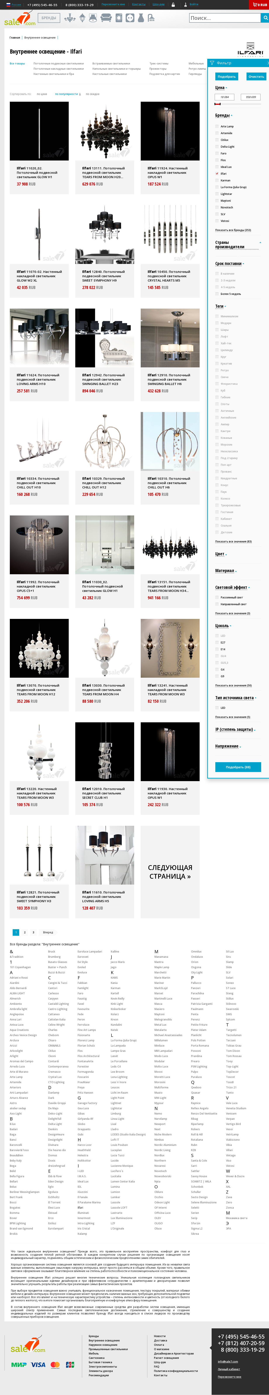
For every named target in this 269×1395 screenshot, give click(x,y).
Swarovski (232, 1009)
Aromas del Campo (21, 1061)
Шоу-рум (158, 4)
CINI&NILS (54, 1045)
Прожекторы (157, 69)
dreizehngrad (56, 1166)
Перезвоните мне (229, 1377)
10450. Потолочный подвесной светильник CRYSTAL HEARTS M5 (169, 275)
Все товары (17, 63)
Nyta (157, 1181)
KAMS (114, 978)
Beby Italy (16, 1160)
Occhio (158, 1197)
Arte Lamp (16, 1077)
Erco (51, 1218)
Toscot (230, 1077)
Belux (13, 1187)
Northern (160, 1160)
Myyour (159, 1103)
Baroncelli (16, 1145)
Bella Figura (17, 1176)
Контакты (139, 4)
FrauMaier (84, 1082)
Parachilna (197, 993)
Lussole (115, 1202)
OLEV (157, 1218)
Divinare (53, 1145)
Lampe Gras (118, 1051)
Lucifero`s (117, 1171)
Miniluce (159, 1045)
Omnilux (196, 951)
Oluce (158, 1228)
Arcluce (14, 1040)
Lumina (115, 1187)
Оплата (159, 1345)
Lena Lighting (119, 1077)
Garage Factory (87, 1103)
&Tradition (16, 957)
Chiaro (52, 1040)
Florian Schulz (86, 1045)
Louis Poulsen (119, 1145)
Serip (194, 1218)
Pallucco (196, 983)
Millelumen (161, 1040)
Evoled (82, 967)
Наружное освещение (103, 1345)
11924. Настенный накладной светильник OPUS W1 (168, 172)
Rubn (194, 1145)
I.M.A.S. (82, 1176)
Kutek (114, 1030)
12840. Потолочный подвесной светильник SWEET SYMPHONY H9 (103, 275)
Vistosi (230, 1166)
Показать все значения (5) (232, 717)
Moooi (158, 1072)
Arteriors (15, 1087)
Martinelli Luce (163, 998)
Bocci (13, 1202)
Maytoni (159, 1014)
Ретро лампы (197, 69)
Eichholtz (54, 1197)
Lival (113, 1124)
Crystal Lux (55, 1077)
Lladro (115, 1129)
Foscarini (83, 1077)
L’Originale (117, 1228)
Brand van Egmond (21, 1228)
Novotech (160, 1171)
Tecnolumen (234, 1035)
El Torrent (54, 1202)
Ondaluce (197, 957)
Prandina (196, 1056)
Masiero (159, 1009)
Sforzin (195, 1223)
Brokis (14, 1234)
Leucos (115, 1087)
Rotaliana (197, 1140)
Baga (13, 1134)
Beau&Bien (16, 1155)
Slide (229, 967)
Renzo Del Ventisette (204, 1113)
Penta (194, 1014)
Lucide (115, 1160)
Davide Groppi (57, 1103)
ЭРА (228, 1228)
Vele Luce (232, 1103)
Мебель (94, 1353)
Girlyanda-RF (85, 1119)
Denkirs (53, 1129)
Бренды (94, 1336)
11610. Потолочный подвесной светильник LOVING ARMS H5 (103, 896)
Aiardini (14, 983)
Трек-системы (158, 63)
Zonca (230, 1207)
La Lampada (118, 1045)
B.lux (13, 1124)
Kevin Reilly (117, 998)
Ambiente (16, 1004)
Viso (228, 1160)
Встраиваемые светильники (111, 63)
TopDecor (232, 1072)
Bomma (14, 1213)
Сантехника (97, 1358)
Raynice (195, 1103)
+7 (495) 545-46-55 (42, 5)
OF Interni (160, 1207)
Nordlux (159, 1155)
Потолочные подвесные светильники (59, 63)
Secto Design (199, 1197)
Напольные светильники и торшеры (117, 69)
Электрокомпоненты (103, 1366)
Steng (229, 993)
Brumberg (54, 957)
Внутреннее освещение (104, 1340)
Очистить (256, 76)
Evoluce (82, 972)
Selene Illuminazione (204, 1202)
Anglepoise (17, 1014)
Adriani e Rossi (19, 978)
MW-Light (160, 1098)
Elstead (52, 1213)
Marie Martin (162, 978)
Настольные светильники (110, 74)
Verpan (230, 1119)
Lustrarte (116, 1213)
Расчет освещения (166, 1358)
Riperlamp (197, 1124)
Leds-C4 (116, 1066)
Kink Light (117, 1004)
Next (157, 1129)
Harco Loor (85, 1145)
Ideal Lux (83, 1181)
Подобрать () (238, 767)
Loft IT (115, 1140)
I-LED (81, 1171)
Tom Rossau (234, 1056)
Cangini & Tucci (57, 983)
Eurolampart (56, 1228)
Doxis (51, 1160)
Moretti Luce (162, 1077)
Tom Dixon (233, 1051)
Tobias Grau (233, 1045)
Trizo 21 (231, 1087)
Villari (229, 1150)
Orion (194, 962)
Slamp (230, 962)
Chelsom (53, 1035)
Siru (228, 957)
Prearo (195, 1061)
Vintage (231, 1155)
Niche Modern (163, 1134)
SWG (229, 1014)
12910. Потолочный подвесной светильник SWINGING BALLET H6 (169, 379)
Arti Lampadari (19, 1092)
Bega (13, 1166)
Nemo (158, 1113)
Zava (229, 1197)
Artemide (15, 1082)
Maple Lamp (161, 967)
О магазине (161, 1349)
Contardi (53, 1061)
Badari (14, 1129)
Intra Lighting (86, 1223)
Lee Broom (117, 1072)
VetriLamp (232, 1134)
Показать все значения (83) (233, 541)
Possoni (196, 1051)
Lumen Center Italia (123, 1181)
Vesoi (229, 1129)
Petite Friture (199, 1025)
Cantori (52, 988)
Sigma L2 (196, 1228)
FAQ (156, 1366)
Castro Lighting (57, 1009)
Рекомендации (99, 1375)
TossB (230, 1082)
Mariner (159, 983)
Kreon (114, 1019)
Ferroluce (83, 1025)
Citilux (52, 1051)
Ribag (194, 1119)
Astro (13, 1103)
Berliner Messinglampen (24, 1192)
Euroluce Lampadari (90, 951)
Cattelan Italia (56, 1019)
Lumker (115, 1197)
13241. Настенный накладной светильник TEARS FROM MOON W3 (168, 689)
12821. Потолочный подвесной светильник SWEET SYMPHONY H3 (38, 896)
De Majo (53, 1108)
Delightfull (54, 1119)
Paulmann (197, 1009)
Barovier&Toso (19, 1150)
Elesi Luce (54, 1207)
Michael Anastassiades (168, 1035)
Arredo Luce (17, 1066)
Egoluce (53, 1192)
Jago (114, 967)
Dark (51, 1098)
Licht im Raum (119, 1092)
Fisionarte (84, 1035)
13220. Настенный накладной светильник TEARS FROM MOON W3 (37, 793)
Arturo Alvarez (19, 1098)
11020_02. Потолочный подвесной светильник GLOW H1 (37, 172)
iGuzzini (83, 1192)
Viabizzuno (233, 1140)
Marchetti (160, 972)
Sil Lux (230, 951)
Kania (114, 983)
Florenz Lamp (86, 1040)
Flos (80, 1051)
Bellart (14, 1181)
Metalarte (160, 1030)
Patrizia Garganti (201, 1004)
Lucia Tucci (117, 1155)
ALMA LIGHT (17, 993)
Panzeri (195, 988)
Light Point (117, 1098)
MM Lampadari (163, 1051)
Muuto (158, 1092)
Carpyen (53, 998)
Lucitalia (116, 1176)
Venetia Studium (236, 1108)
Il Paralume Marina (89, 1202)
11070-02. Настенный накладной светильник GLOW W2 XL (39, 275)
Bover (13, 1218)
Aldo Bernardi (18, 988)
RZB (193, 1150)
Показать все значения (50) (233, 685)
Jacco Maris (118, 962)
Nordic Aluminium (165, 1145)
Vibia (229, 1145)
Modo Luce (161, 1056)
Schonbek (197, 1187)
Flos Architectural (88, 1056)
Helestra (83, 1155)
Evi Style (83, 962)
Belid (13, 1171)
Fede (81, 1014)
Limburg (116, 1113)
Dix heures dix (57, 1150)
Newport (160, 1124)
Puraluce (196, 1077)
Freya (81, 1087)
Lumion (115, 1192)
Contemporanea (58, 1066)
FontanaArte (85, 1061)
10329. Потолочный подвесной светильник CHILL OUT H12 (103, 482)
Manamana (161, 957)
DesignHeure (56, 1134)
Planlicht (196, 1035)
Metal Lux (160, 1025)
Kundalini (116, 1025)
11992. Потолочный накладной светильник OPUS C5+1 (38, 586)
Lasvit (114, 1056)
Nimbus (159, 1140)
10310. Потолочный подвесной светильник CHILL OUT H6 (169, 482)
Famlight (83, 988)
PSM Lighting (199, 1066)
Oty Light (197, 972)
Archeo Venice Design (23, 1035)
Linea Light (117, 1119)
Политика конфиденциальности (176, 1371)
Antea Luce (17, 1025)
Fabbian (82, 983)
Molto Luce (161, 1066)
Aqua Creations (19, 1030)
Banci (13, 1140)
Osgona (196, 967)
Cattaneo (54, 1014)
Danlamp (53, 1092)
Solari (229, 978)
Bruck (51, 951)
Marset (158, 993)
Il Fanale (83, 1197)
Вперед (48, 932)
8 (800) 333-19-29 (79, 5)
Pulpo (194, 1072)
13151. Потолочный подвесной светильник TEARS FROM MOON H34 (169, 586)
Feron (81, 1019)
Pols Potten (198, 1040)
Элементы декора (101, 1371)
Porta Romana (200, 1045)
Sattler (195, 1171)
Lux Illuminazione (121, 1218)
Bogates (15, 1207)
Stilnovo (231, 1004)
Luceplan (116, 1150)
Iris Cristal (84, 1228)
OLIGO (158, 1223)
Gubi (80, 1134)
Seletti (195, 1207)
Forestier (83, 1066)
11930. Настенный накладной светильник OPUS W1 (168, 793)
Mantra (158, 962)
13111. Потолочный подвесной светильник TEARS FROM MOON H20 (103, 172)
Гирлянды (195, 74)
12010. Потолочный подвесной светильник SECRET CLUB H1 (103, 793)
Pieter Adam (198, 1030)
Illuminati (83, 1213)
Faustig (82, 998)
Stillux (230, 998)
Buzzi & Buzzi (56, 972)
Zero (229, 1202)
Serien (195, 1213)
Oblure (158, 1192)
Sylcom (230, 1019)
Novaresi (160, 1166)
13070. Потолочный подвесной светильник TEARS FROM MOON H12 (38, 689)
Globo (81, 1124)
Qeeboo (196, 1087)
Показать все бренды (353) (233, 230)
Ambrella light (18, 1009)
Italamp (82, 1234)
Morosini (159, 1082)
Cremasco (54, 1072)
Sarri (194, 1166)
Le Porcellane (119, 1061)
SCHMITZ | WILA (201, 1181)
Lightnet (116, 1103)
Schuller (196, 1192)
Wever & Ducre (235, 1176)
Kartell (115, 993)
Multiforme (161, 1087)
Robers (195, 1129)
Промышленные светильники (108, 1349)
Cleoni (52, 1056)
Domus (52, 1155)
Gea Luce (83, 1108)
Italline (115, 951)
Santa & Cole (199, 1160)
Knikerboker (118, 1009)
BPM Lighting (18, 1223)
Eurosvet (83, 957)
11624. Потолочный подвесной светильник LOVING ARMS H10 (38, 379)
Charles (52, 1030)
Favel (81, 1004)
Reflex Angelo (200, 1108)
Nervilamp (160, 1119)
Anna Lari (15, 1019)
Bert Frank (16, 1197)
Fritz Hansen (85, 1092)
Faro (80, 993)
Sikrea (195, 1234)
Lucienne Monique (122, 1166)
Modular (159, 1061)
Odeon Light (162, 1202)
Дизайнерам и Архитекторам (174, 1353)
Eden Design (55, 1181)
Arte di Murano (19, 1072)
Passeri (195, 998)
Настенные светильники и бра (54, 74)
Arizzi (13, 1045)
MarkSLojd (161, 988)
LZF (113, 1223)
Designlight (55, 1140)
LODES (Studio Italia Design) (128, 1134)
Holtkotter (84, 1160)
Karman (115, 988)
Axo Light (16, 1113)
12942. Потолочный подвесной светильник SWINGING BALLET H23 (103, 379)
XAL (228, 1187)
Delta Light (55, 1124)
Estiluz (52, 1223)
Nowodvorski (162, 1176)
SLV (228, 972)
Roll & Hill (197, 1134)
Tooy (229, 1061)
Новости (160, 1336)
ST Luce (231, 988)
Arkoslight (16, 1051)
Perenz (195, 1019)
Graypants (84, 1129)
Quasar (195, 1092)
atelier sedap (18, 1108)
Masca (158, 1004)
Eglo (51, 1187)
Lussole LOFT (119, 1207)
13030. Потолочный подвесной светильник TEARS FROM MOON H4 (103, 689)
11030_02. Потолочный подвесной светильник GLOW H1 (102, 586)
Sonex (230, 983)
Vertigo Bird (233, 1124)
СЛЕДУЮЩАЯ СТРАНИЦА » (170, 872)
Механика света (236, 1218)
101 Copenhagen (20, 967)
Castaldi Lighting (58, 1004)
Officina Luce (162, 1213)
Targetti (231, 1030)
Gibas (81, 1113)
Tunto (230, 1092)
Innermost (84, 1218)
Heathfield (84, 1150)
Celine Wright (56, 1025)
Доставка (160, 1340)
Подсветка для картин (164, 74)
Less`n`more (118, 1082)
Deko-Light (55, 1113)
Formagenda (86, 1072)
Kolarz (115, 1014)
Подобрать (227, 76)
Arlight (14, 1056)
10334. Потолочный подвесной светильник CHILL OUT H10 (38, 482)
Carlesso (53, 993)
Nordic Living (162, 1150)
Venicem (231, 1113)
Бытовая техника (100, 1362)
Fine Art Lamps (87, 1030)
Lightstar (116, 1108)
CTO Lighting (56, 1082)
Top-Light (232, 1066)
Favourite (83, 1009)
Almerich (15, 998)
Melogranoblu (163, 1019)
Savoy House (199, 1176)
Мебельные (196, 63)
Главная (15, 37)
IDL (80, 1187)
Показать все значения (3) (232, 613)
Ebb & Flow (55, 1176)
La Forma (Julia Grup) (124, 1040)
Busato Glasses (57, 962)
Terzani (231, 1040)
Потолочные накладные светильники (59, 69)
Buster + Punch (57, 967)
